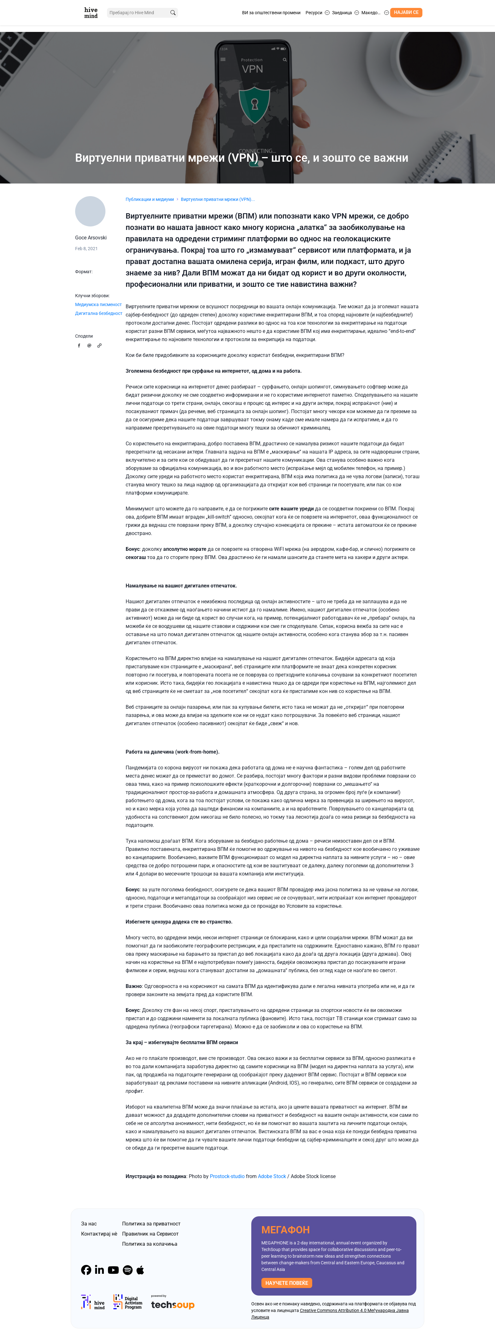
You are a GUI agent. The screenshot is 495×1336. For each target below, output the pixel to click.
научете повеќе (286, 1283)
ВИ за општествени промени (271, 12)
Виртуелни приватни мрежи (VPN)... (218, 199)
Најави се (406, 12)
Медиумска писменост (98, 304)
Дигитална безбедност (98, 313)
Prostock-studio (227, 1176)
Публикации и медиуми (150, 199)
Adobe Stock (272, 1176)
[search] (172, 13)
